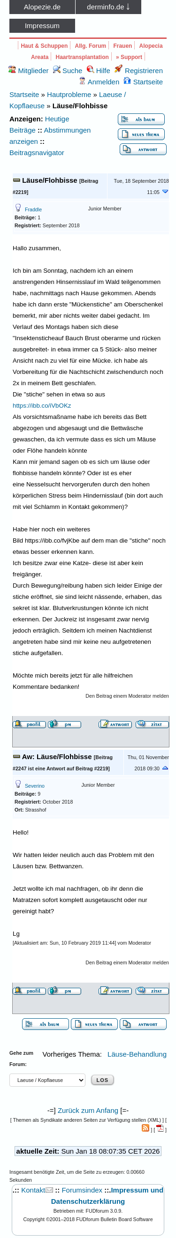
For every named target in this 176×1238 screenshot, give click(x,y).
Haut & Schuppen (44, 46)
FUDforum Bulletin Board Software (114, 1219)
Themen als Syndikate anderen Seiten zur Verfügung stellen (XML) (87, 1120)
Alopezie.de (42, 7)
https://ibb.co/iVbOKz (42, 405)
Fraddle (33, 209)
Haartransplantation (82, 57)
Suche (68, 71)
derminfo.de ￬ (108, 7)
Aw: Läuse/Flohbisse (57, 757)
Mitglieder (28, 71)
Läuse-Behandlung (137, 1054)
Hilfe (98, 71)
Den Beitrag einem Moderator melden (127, 696)
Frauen (122, 46)
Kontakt (33, 1190)
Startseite (143, 82)
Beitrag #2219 (92, 768)
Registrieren (139, 71)
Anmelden (98, 82)
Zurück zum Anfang (88, 1110)
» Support (129, 57)
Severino (35, 786)
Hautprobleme (69, 94)
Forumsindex (81, 1190)
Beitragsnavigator (36, 153)
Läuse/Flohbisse (49, 180)
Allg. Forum (91, 46)
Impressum (42, 26)
